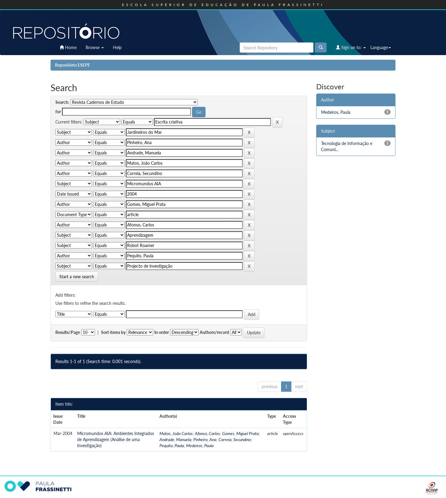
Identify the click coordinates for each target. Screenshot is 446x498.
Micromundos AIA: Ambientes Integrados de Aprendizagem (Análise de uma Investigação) (115, 439)
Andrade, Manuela (175, 439)
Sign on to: (351, 47)
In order (161, 332)
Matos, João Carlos (176, 433)
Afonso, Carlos (207, 433)
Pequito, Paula (171, 445)
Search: (62, 102)
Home (68, 47)
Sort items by (113, 332)
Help (117, 47)
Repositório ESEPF (72, 65)
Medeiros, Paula (200, 445)
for (58, 111)
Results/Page (67, 332)
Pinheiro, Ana (204, 439)
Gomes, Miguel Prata (240, 433)
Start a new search (76, 276)
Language (380, 47)
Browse (95, 47)
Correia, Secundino (234, 439)
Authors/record (214, 332)
